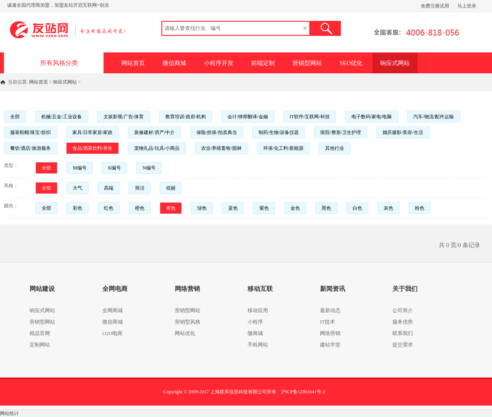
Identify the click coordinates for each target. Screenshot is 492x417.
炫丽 (171, 188)
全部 (15, 116)
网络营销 (330, 333)
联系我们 (402, 333)
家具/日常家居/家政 (92, 132)
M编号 (80, 168)
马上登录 (466, 6)
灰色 (388, 208)
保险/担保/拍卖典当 (216, 132)
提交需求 (402, 345)
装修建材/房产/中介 (154, 132)
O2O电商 (112, 333)
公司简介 (402, 310)
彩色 (77, 208)
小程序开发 (218, 63)
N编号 (148, 168)
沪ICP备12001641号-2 (303, 392)
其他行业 (334, 148)
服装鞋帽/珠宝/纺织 (30, 132)
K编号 (114, 168)
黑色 (326, 208)
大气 (77, 188)
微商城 (255, 333)
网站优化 (185, 333)
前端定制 (263, 63)
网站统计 (9, 413)
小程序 (255, 322)
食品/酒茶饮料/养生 (92, 148)
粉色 (419, 208)
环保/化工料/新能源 (283, 148)
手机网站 (258, 345)
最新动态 (330, 310)
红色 (108, 208)
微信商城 (174, 63)
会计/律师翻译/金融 (248, 116)
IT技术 (327, 322)
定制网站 (40, 345)
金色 (295, 208)
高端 (108, 188)
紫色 (264, 208)
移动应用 (258, 310)
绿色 (202, 208)
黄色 (171, 208)
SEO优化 (351, 63)
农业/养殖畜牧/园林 (221, 148)
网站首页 (133, 63)
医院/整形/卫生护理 (340, 132)
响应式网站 (395, 63)
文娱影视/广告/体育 (124, 116)
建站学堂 (330, 345)
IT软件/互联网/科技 (310, 116)
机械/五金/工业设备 (61, 116)
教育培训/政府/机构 (185, 116)
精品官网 (40, 333)
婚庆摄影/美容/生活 (403, 132)
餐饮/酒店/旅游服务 (30, 148)
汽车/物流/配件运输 (433, 116)
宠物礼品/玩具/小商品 (156, 148)
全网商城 (112, 310)
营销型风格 (187, 322)
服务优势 (402, 322)
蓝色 (233, 208)
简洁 (139, 188)
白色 (357, 208)
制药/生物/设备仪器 (279, 132)
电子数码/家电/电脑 (371, 116)
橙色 (139, 208)
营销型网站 (307, 63)
